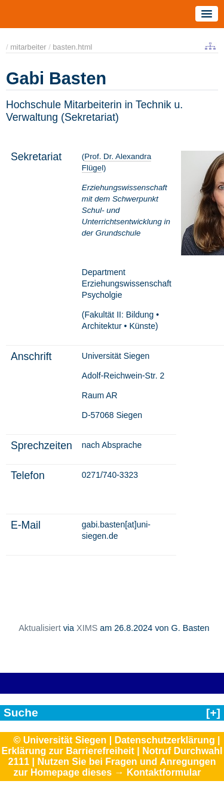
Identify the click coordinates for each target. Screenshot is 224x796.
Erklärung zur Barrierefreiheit (68, 751)
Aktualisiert (39, 628)
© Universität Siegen (59, 740)
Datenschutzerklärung (165, 740)
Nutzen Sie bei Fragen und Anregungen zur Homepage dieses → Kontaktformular (115, 767)
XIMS (86, 628)
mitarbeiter (28, 46)
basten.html (72, 46)
